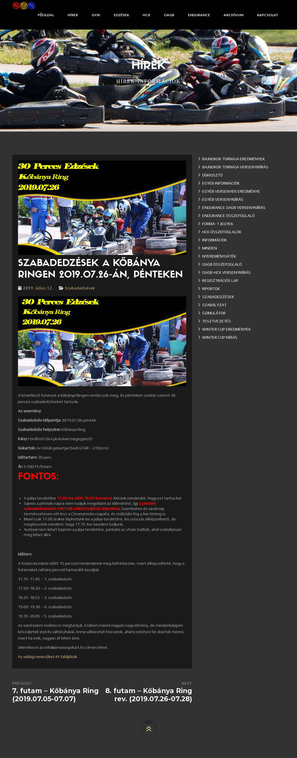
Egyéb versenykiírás (222, 199)
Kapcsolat (267, 15)
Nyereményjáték (219, 256)
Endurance (199, 15)
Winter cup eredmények (226, 329)
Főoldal (46, 15)
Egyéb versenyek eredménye (231, 191)
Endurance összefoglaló (228, 215)
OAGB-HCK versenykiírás (226, 272)
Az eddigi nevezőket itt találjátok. (48, 656)
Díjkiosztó (212, 175)
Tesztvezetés (216, 321)
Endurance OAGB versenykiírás (233, 207)
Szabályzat (214, 305)
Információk (214, 240)
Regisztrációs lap (220, 280)
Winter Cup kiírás (219, 337)
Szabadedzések (80, 288)
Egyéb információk (221, 183)
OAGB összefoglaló (222, 264)
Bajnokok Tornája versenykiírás (235, 167)
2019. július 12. (38, 288)
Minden (209, 248)
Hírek (73, 15)
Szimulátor (214, 313)
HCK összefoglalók (221, 231)
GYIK (96, 15)
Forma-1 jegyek (217, 223)
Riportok (211, 288)
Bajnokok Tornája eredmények (233, 158)
